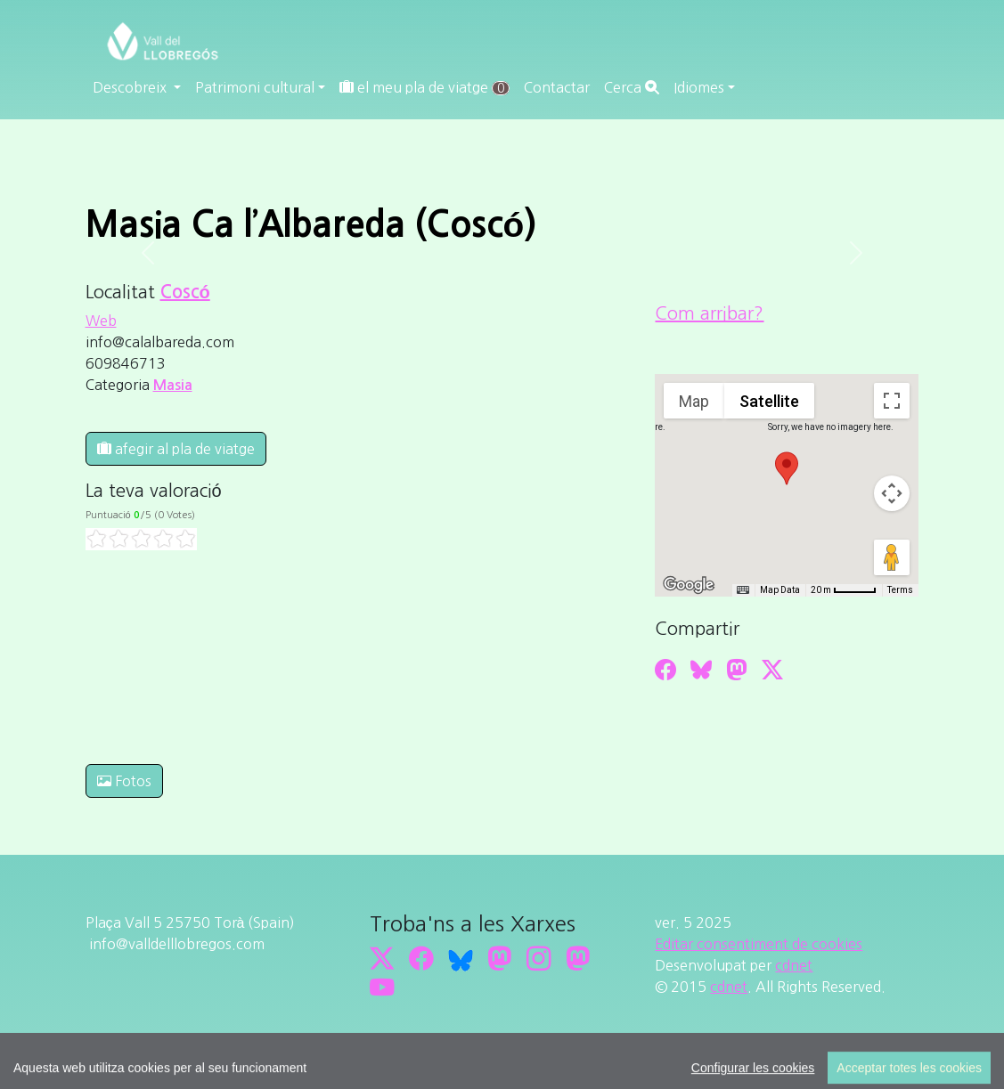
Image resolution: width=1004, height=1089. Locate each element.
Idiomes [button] (698, 87)
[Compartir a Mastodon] (736, 669)
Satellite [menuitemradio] (769, 401)
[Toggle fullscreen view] (892, 401)
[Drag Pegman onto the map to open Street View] (892, 557)
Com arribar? (709, 313)
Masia (172, 385)
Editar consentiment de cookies (758, 944)
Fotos (124, 781)
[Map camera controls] (892, 493)
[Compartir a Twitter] (772, 669)
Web (101, 320)
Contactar (557, 87)
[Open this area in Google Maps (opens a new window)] (688, 585)
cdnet (793, 965)
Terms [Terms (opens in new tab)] (900, 590)
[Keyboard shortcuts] (743, 590)
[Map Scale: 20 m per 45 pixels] (843, 590)
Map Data (780, 590)
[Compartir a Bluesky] (701, 669)
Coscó (185, 292)
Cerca (631, 87)
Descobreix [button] (131, 87)
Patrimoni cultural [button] (254, 87)
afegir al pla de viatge (176, 449)
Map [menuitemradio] (694, 401)
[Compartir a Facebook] (665, 669)
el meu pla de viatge (424, 87)
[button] (786, 468)
